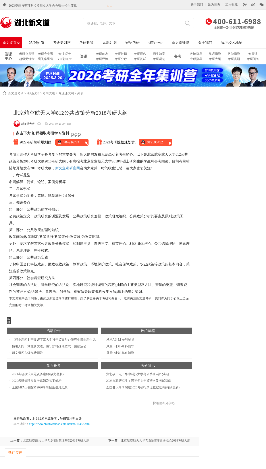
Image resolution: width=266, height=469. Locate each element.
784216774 (71, 142)
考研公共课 (27, 54)
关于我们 (197, 4)
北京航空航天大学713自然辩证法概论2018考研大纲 (155, 440)
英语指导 (215, 54)
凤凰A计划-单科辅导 (120, 339)
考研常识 (121, 54)
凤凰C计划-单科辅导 (120, 353)
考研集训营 (62, 42)
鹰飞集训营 (45, 59)
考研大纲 (215, 59)
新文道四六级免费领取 (27, 353)
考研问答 (253, 59)
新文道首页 (11, 42)
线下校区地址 (231, 42)
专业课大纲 (66, 93)
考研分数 (121, 59)
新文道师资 (180, 42)
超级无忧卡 (27, 59)
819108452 (155, 142)
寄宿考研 (132, 42)
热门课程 (148, 331)
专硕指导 (196, 59)
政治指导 (196, 54)
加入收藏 (231, 4)
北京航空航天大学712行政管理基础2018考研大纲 (56, 440)
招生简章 (159, 54)
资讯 (83, 56)
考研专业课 (45, 54)
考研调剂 (159, 59)
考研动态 (102, 54)
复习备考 (53, 365)
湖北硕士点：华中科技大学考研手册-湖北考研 (137, 374)
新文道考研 (16, 93)
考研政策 (86, 42)
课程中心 (155, 42)
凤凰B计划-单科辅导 (120, 346)
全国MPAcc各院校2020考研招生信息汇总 (40, 387)
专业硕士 (64, 54)
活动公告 (53, 331)
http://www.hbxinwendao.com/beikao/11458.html (60, 424)
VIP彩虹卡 (65, 59)
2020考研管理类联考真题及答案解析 (37, 380)
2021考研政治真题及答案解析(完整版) (38, 374)
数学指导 (234, 54)
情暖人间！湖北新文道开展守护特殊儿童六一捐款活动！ (50, 346)
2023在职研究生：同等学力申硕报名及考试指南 (138, 380)
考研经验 (102, 59)
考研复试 (140, 59)
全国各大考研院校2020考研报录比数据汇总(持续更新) (142, 387)
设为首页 (214, 4)
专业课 (253, 54)
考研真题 (234, 59)
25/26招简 (36, 42)
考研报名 (140, 54)
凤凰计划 (109, 42)
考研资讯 (148, 365)
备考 (177, 56)
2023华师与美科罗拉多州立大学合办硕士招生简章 (43, 5)
